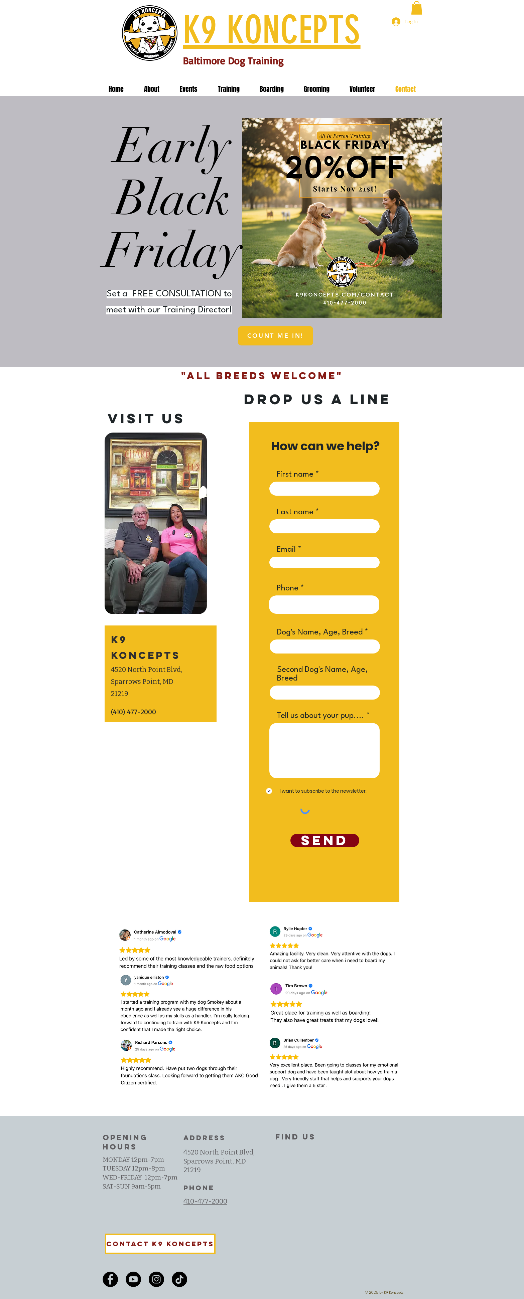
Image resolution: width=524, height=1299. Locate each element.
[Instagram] (156, 1279)
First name (295, 475)
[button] (416, 8)
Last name (295, 512)
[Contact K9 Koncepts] (160, 1244)
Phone (287, 588)
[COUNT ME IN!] (275, 335)
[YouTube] (133, 1279)
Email (286, 550)
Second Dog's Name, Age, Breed (322, 674)
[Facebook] (110, 1279)
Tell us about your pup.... (320, 716)
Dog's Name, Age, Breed (320, 632)
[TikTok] (179, 1279)
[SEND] (324, 840)
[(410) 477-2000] (150, 712)
